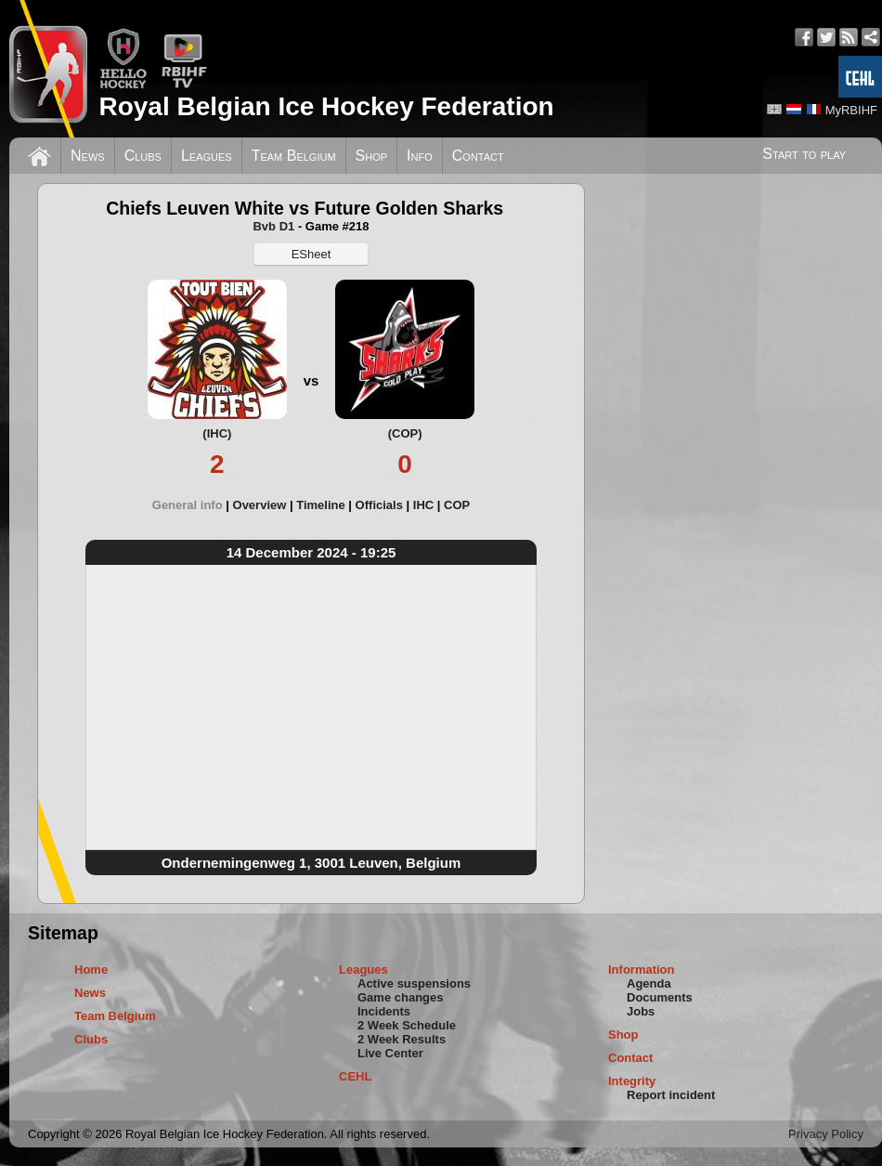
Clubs (143, 156)
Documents (660, 997)
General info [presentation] (187, 505)
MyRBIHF (851, 110)
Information (641, 969)
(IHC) (216, 433)
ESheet (311, 254)
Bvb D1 (273, 226)
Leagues (206, 156)
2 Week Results (401, 1039)
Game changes (400, 997)
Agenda (649, 983)
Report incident (671, 1095)
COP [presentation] (457, 505)
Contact (478, 156)
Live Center (390, 1053)
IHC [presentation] (423, 505)
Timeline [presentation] (320, 505)
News (88, 156)
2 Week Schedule (406, 1025)
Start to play (804, 154)
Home (91, 969)
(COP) (405, 433)
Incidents (383, 1011)
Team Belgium (294, 156)
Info (420, 156)
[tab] (192, 505)
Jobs (641, 1011)
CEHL (355, 1076)
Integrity (631, 1081)
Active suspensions (414, 983)
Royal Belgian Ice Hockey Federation (325, 106)
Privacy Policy (825, 1134)
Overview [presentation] (260, 505)
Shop (372, 156)
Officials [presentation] (379, 505)
